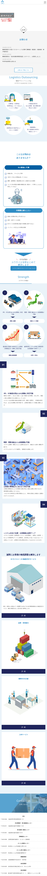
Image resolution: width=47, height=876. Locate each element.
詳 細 (23, 615)
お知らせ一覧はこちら (23, 70)
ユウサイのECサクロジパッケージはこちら (24, 268)
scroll (23, 30)
